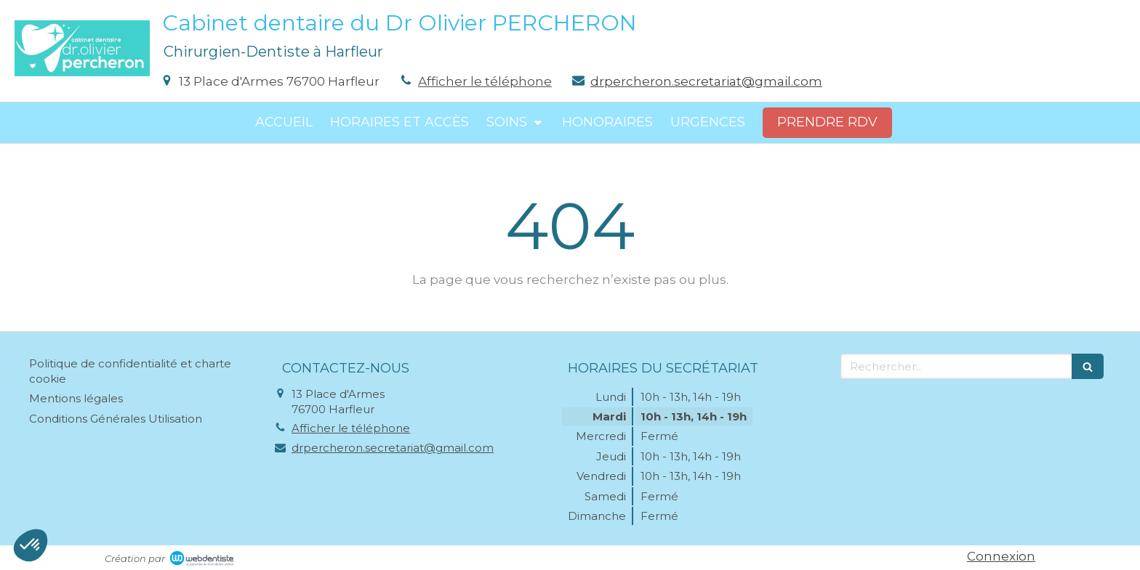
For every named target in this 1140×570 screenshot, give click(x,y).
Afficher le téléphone (485, 81)
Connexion (1001, 556)
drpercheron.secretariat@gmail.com (706, 81)
